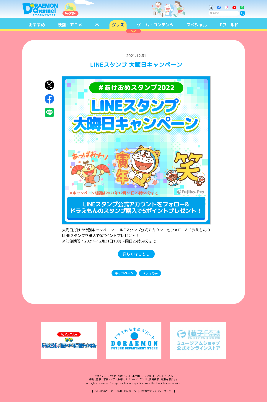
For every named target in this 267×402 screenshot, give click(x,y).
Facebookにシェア (49, 99)
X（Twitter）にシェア (49, 85)
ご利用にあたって (103, 391)
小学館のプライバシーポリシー (156, 391)
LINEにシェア (49, 112)
